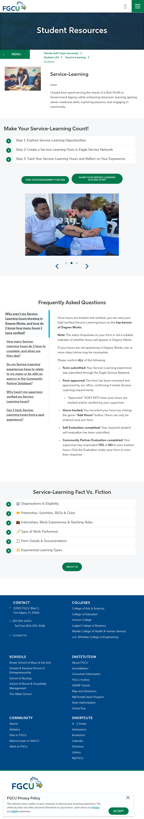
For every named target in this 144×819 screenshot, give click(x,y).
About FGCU (80, 663)
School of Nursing (20, 678)
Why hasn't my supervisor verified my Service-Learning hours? (25, 397)
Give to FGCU (18, 735)
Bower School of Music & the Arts (30, 663)
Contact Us (20, 636)
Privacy (96, 807)
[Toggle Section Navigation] (15, 54)
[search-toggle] (125, 6)
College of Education (85, 614)
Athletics (14, 729)
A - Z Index (79, 724)
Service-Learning (75, 57)
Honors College (82, 620)
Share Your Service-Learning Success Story (97, 179)
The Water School (20, 694)
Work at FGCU (18, 747)
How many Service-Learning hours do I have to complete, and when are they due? (26, 349)
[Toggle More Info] (9, 141)
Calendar (77, 741)
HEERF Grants (81, 686)
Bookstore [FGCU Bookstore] (78, 735)
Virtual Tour (79, 708)
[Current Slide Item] (71, 263)
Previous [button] (57, 266)
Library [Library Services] (76, 752)
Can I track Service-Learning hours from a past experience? (25, 415)
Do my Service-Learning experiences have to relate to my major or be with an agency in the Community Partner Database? (25, 374)
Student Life (51, 57)
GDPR (15, 811)
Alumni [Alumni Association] (13, 724)
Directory (78, 747)
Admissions (79, 729)
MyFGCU (78, 758)
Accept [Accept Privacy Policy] (118, 811)
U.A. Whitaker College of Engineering (95, 637)
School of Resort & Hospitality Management (28, 686)
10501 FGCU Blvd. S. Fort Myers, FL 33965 (27, 610)
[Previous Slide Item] (66, 263)
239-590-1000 (22, 621)
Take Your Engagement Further (45, 180)
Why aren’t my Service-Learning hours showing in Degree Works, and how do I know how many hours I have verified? (24, 324)
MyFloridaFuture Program (88, 697)
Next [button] (87, 266)
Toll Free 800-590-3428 (30, 626)
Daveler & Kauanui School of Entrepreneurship (27, 670)
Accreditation (80, 668)
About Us (72, 567)
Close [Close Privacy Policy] (128, 797)
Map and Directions (84, 691)
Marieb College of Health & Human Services (99, 631)
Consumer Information (86, 674)
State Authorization (84, 703)
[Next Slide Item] (77, 263)
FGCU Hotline (80, 680)
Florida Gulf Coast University (61, 53)
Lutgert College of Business (89, 626)
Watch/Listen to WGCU (24, 741)
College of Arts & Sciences (88, 608)
